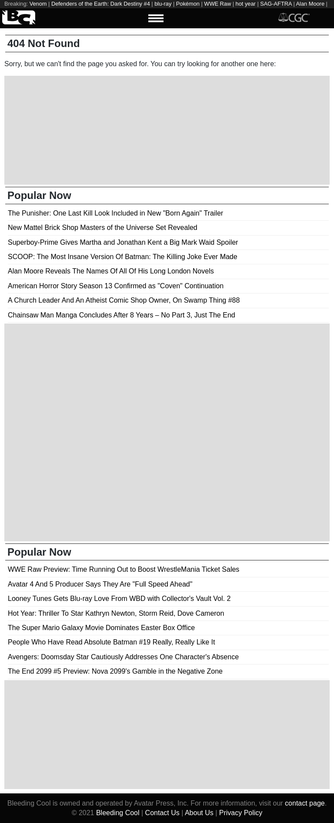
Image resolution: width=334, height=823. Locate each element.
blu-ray (162, 3)
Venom (38, 3)
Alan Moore (310, 3)
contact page (305, 803)
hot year (246, 3)
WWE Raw (217, 3)
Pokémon (188, 3)
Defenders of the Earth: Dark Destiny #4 (100, 3)
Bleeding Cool (118, 812)
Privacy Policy (241, 812)
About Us (199, 812)
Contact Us (162, 812)
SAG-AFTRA (276, 3)
